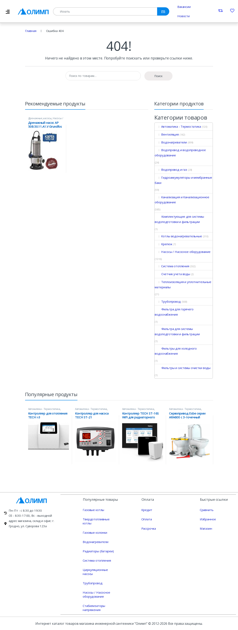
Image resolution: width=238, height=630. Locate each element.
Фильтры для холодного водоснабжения (176, 351)
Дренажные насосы (40, 118)
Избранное (208, 519)
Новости (183, 16)
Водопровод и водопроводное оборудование (180, 152)
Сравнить (207, 510)
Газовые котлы (93, 510)
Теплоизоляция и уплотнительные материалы (183, 284)
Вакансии (184, 7)
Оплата (146, 519)
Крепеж (163, 244)
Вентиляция (167, 134)
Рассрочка (148, 528)
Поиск (158, 76)
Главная (30, 31)
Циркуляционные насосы (95, 571)
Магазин (206, 528)
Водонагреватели (171, 142)
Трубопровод (168, 301)
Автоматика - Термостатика (178, 126)
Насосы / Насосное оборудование (45, 120)
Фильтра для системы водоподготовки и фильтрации (177, 331)
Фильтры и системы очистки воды (182, 368)
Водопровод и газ (171, 170)
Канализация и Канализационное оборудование (182, 199)
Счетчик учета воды (172, 274)
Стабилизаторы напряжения (94, 607)
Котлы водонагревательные (178, 236)
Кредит (146, 510)
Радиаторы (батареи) (98, 551)
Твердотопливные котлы (96, 521)
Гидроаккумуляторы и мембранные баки (183, 180)
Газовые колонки (95, 532)
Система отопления (172, 266)
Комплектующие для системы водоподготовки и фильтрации (179, 219)
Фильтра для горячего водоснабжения (174, 311)
